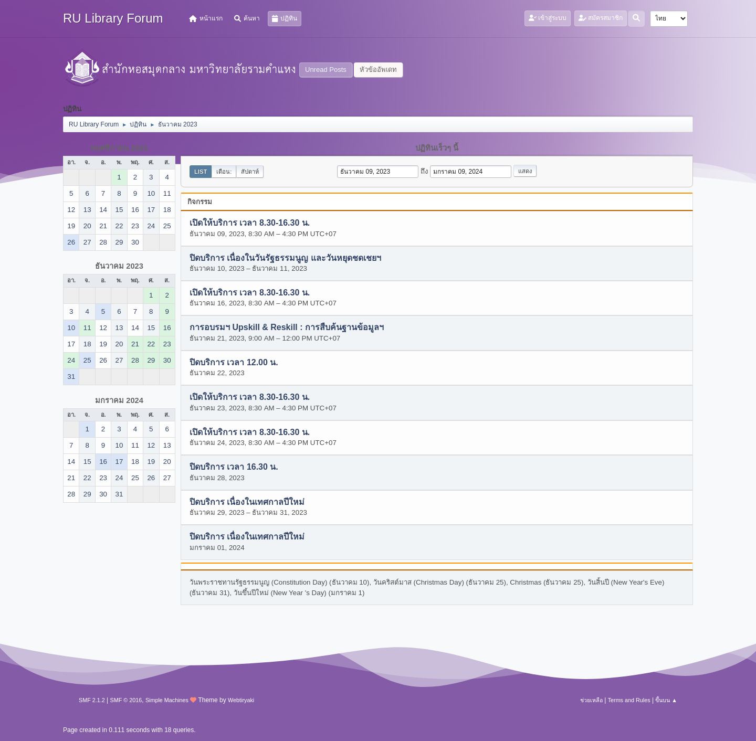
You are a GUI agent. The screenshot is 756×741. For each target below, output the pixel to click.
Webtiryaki (241, 700)
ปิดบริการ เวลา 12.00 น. (234, 362)
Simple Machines (166, 700)
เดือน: (224, 171)
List (200, 171)
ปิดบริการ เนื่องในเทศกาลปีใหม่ (247, 501)
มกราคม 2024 (119, 400)
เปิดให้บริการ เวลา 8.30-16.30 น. (250, 223)
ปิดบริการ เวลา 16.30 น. (234, 467)
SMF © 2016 (126, 700)
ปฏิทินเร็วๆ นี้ (436, 148)
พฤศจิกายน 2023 (119, 148)
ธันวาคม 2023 (119, 266)
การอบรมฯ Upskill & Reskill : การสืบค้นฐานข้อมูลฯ (287, 327)
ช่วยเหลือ (591, 700)
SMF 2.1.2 (92, 700)
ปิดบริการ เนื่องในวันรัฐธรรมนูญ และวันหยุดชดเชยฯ (285, 257)
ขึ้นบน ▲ (666, 700)
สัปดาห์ (250, 171)
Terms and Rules (629, 700)
